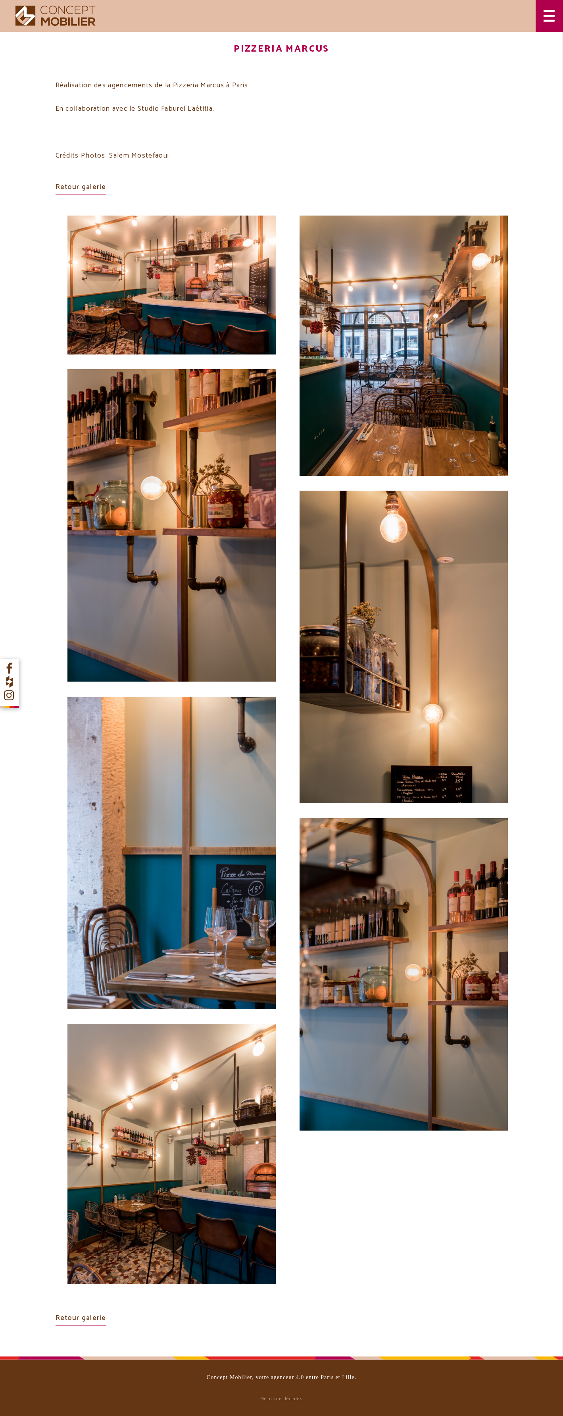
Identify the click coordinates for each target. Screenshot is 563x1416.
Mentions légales (281, 1399)
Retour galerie (81, 187)
